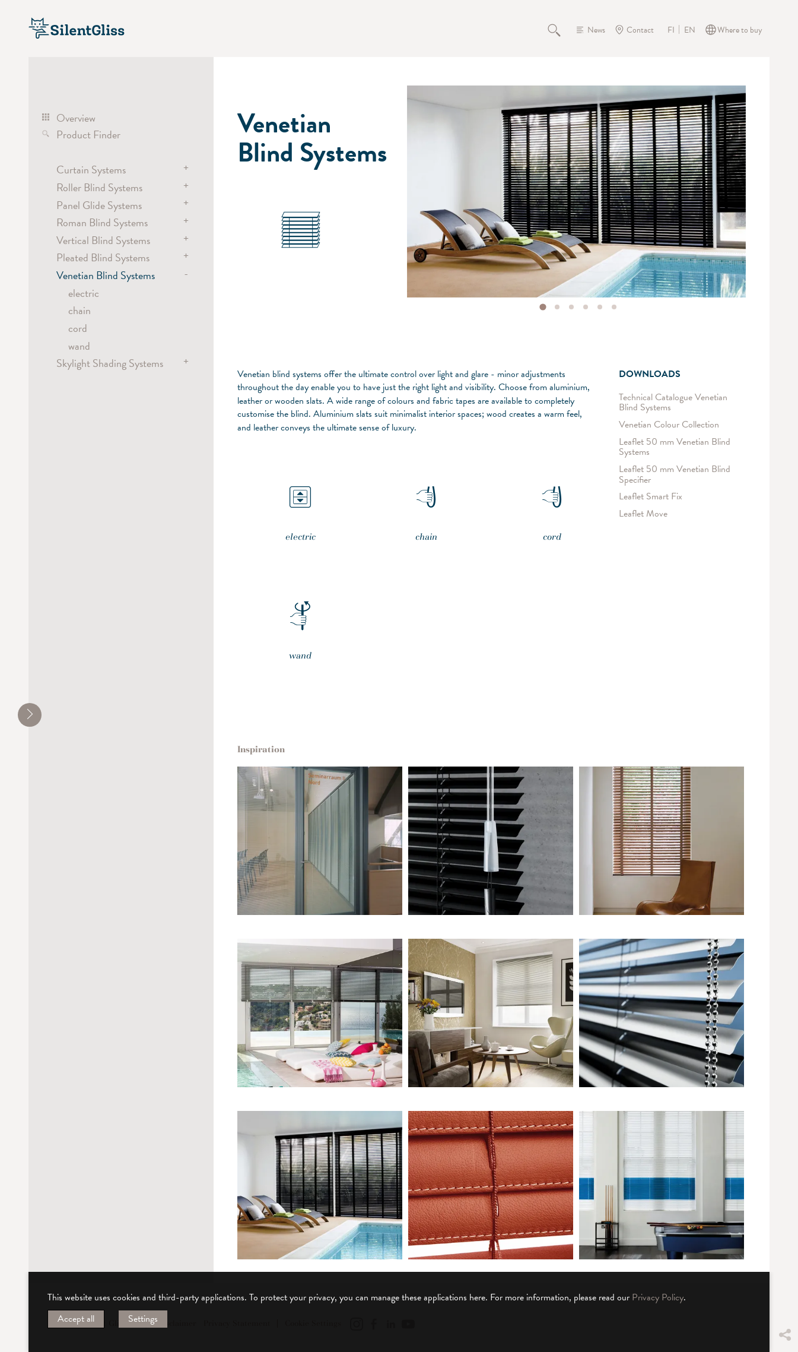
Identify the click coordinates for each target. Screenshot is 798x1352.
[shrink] (30, 715)
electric (83, 293)
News (596, 30)
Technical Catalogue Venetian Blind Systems (673, 402)
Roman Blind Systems (102, 222)
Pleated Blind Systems (103, 257)
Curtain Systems (91, 170)
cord (77, 328)
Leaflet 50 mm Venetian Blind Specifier (674, 475)
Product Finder (88, 134)
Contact (640, 30)
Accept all (76, 1319)
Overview (76, 118)
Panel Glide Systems (99, 205)
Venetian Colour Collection (669, 425)
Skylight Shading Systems (109, 363)
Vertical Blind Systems (103, 240)
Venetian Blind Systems (105, 275)
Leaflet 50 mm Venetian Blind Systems (674, 447)
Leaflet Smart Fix (650, 497)
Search (561, 29)
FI (671, 30)
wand (79, 346)
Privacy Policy (657, 1297)
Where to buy (739, 30)
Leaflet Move (643, 514)
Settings (143, 1319)
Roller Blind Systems (99, 187)
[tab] (542, 306)
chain (79, 310)
